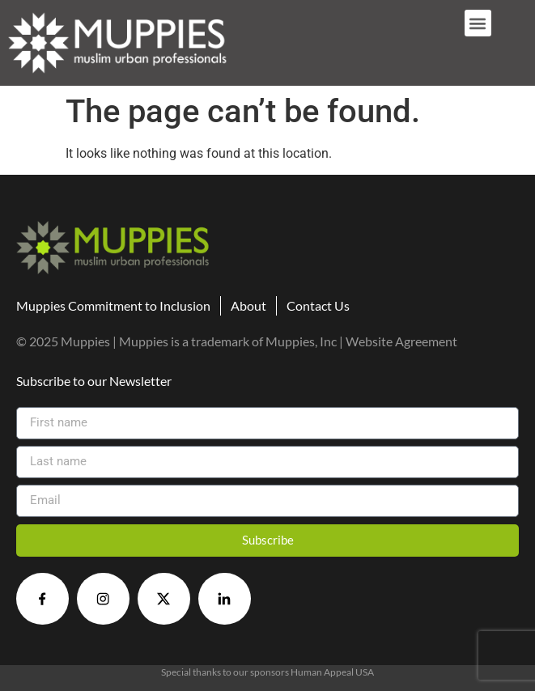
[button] (478, 23)
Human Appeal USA (332, 672)
